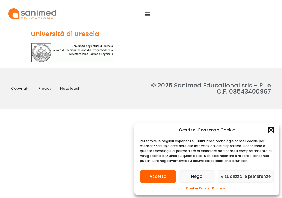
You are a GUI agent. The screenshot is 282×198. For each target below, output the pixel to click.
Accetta (158, 176)
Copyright (20, 88)
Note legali (70, 88)
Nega (197, 176)
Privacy (218, 188)
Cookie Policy (197, 188)
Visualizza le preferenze (246, 176)
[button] (271, 130)
